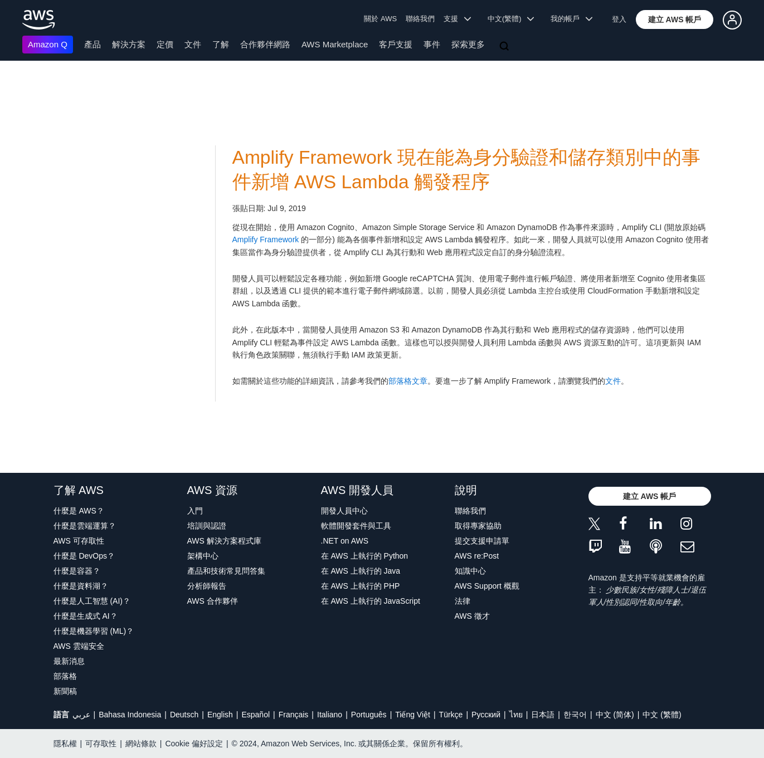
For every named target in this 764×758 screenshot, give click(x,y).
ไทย (516, 714)
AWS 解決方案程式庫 (224, 540)
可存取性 (100, 743)
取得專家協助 (478, 525)
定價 (165, 44)
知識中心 (470, 570)
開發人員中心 (344, 510)
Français (294, 714)
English (220, 714)
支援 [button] (457, 18)
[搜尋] (505, 47)
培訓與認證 (206, 525)
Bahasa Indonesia (130, 714)
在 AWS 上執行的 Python (364, 555)
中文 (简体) (615, 714)
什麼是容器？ (76, 570)
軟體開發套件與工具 (356, 525)
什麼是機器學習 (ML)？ (93, 631)
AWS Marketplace (334, 44)
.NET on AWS (345, 540)
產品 (92, 44)
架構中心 (202, 555)
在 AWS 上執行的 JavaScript (370, 600)
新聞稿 (65, 691)
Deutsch (184, 714)
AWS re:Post (477, 555)
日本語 (542, 714)
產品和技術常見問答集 (226, 570)
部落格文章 (407, 380)
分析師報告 (206, 585)
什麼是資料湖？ (80, 585)
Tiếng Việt (412, 714)
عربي (81, 714)
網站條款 (141, 743)
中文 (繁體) (662, 714)
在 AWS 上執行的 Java (361, 570)
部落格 (65, 676)
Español (255, 714)
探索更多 (468, 44)
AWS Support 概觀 (487, 585)
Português (369, 714)
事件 (432, 44)
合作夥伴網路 (265, 44)
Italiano (329, 714)
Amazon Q (47, 44)
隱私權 (65, 743)
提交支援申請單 (482, 540)
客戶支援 (395, 44)
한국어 (575, 714)
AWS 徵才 (472, 616)
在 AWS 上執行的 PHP (360, 585)
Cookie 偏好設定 (193, 743)
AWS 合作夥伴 (212, 600)
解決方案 (128, 44)
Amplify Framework (265, 239)
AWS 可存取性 (78, 540)
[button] (675, 19)
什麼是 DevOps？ (84, 555)
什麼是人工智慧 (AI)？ (91, 600)
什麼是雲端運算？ (84, 525)
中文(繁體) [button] (511, 18)
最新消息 (69, 661)
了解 (220, 44)
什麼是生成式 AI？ (85, 616)
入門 (195, 510)
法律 (462, 600)
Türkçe (451, 714)
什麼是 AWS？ (78, 510)
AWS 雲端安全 (78, 646)
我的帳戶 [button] (571, 18)
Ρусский (485, 714)
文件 (192, 44)
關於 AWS (380, 18)
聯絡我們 (420, 18)
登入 (619, 19)
